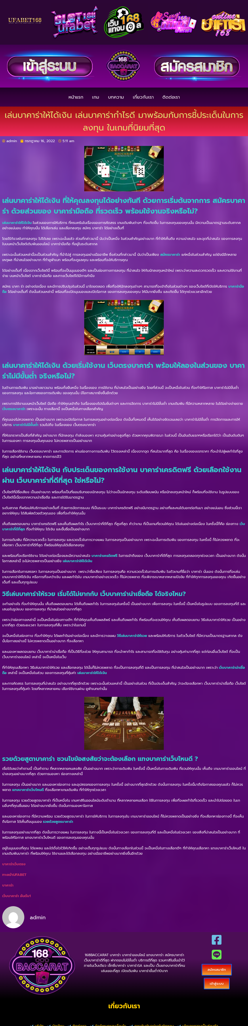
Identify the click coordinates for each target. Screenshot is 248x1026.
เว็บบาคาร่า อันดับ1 (16, 896)
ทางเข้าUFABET (14, 874)
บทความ (116, 97)
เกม (95, 97)
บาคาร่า (7, 885)
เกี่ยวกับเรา (143, 97)
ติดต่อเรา (171, 97)
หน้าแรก (76, 97)
